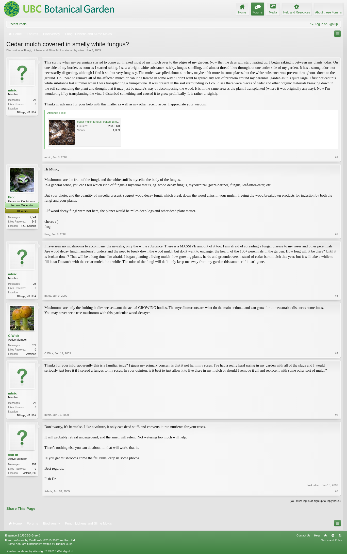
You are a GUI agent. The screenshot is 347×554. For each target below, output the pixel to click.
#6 (336, 491)
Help (317, 535)
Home (325, 535)
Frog (11, 197)
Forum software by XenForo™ (40, 540)
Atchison (31, 354)
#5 (336, 414)
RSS (340, 535)
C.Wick (13, 336)
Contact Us (303, 535)
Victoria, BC (29, 473)
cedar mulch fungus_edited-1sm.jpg (99, 121)
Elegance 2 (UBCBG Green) (22, 535)
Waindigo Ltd (65, 551)
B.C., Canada (28, 226)
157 (34, 464)
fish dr (13, 455)
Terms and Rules (331, 540)
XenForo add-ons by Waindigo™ (27, 551)
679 (34, 345)
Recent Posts (17, 24)
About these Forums (328, 12)
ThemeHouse (64, 543)
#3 (336, 295)
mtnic (81, 50)
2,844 (33, 217)
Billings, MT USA (26, 112)
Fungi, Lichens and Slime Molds (44, 50)
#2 (336, 234)
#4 (336, 353)
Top (333, 535)
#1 (336, 157)
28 (34, 100)
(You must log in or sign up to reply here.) (315, 500)
